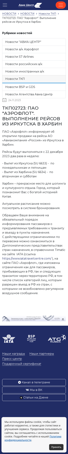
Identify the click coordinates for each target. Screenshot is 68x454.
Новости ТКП (15, 79)
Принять (56, 447)
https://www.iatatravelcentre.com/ (26, 258)
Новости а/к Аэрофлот (22, 49)
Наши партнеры (41, 353)
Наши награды (13, 353)
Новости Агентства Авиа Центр (29, 94)
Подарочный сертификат (21, 364)
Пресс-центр (12, 358)
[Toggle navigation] (61, 5)
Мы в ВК (34, 390)
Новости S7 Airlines (19, 56)
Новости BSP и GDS (20, 87)
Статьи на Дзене (34, 397)
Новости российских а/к (23, 64)
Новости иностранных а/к (24, 71)
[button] (5, 5)
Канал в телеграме (34, 382)
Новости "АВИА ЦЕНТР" (23, 42)
